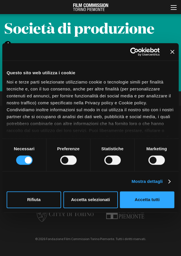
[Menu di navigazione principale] (174, 8)
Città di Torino (65, 213)
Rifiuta (34, 199)
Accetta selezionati (90, 199)
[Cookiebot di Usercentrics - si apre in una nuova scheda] (134, 51)
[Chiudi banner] (172, 52)
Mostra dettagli (147, 181)
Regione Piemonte (125, 213)
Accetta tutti (147, 199)
